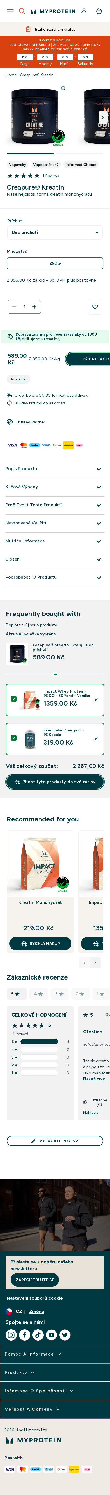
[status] (24, 306)
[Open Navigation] (10, 11)
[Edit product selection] (96, 700)
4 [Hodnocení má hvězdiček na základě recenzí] (38, 993)
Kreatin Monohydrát (40, 902)
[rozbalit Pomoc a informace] (33, 1354)
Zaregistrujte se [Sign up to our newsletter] (35, 1280)
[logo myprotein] (53, 11)
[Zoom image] (63, 88)
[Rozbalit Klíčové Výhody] (55, 487)
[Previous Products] (84, 962)
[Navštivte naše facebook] (24, 1335)
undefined (55, 232)
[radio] (55, 263)
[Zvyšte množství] (34, 306)
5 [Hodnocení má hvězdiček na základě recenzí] (17, 994)
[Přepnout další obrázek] (103, 117)
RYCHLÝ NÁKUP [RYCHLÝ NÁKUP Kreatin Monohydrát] (40, 943)
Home (11, 75)
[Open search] (22, 11)
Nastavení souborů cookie (35, 1298)
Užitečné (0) (95, 1102)
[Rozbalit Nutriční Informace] (55, 542)
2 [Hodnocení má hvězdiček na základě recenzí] (80, 993)
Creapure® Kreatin (36, 75)
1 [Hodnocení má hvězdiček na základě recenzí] (100, 993)
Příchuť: (15, 221)
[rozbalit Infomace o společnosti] (39, 1390)
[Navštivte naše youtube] (51, 1335)
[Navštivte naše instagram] (11, 1335)
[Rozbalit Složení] (55, 560)
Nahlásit (90, 1112)
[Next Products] (95, 962)
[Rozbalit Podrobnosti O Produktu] (55, 578)
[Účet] (84, 11)
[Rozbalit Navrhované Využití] (55, 523)
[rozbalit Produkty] (20, 1372)
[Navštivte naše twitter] (65, 1335)
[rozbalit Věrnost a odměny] (33, 1409)
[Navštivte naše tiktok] (38, 1335)
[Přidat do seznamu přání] (95, 307)
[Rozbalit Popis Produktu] (55, 469)
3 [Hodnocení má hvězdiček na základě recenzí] (59, 993)
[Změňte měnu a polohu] (55, 1311)
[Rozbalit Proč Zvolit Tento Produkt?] (55, 505)
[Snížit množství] (14, 306)
